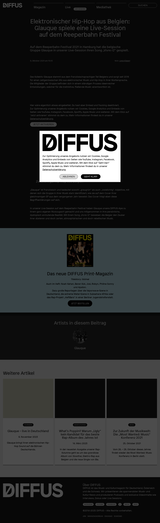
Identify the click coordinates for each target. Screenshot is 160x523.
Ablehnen (69, 176)
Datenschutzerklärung (54, 169)
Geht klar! (90, 176)
